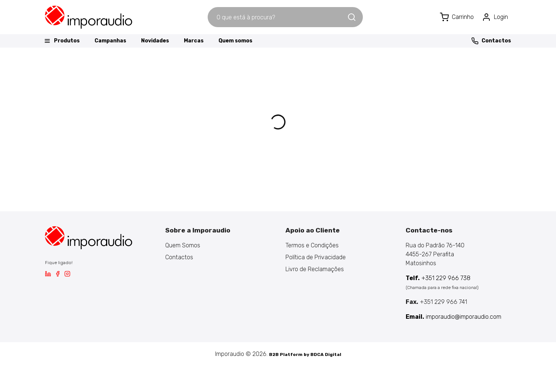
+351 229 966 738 (438, 278)
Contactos (491, 41)
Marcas (194, 41)
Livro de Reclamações (314, 269)
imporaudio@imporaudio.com (453, 316)
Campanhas (110, 41)
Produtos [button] (62, 41)
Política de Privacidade (315, 257)
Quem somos (235, 41)
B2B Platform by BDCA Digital (305, 354)
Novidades (155, 41)
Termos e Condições (312, 245)
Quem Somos (182, 245)
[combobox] (277, 17)
